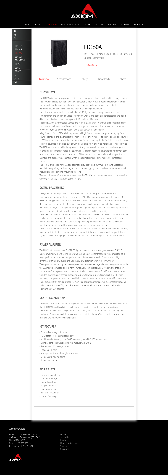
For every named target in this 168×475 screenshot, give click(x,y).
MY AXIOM (125, 24)
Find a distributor (92, 65)
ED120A (18, 45)
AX (15, 31)
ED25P (18, 64)
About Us (39, 24)
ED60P (18, 67)
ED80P (18, 71)
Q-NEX (17, 78)
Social (88, 24)
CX (15, 38)
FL (15, 75)
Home (27, 24)
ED (15, 42)
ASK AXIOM (138, 24)
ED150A (18, 53)
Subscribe (111, 24)
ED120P (18, 49)
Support (99, 24)
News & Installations (70, 24)
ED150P (18, 56)
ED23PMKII (20, 60)
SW (15, 82)
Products (52, 24)
